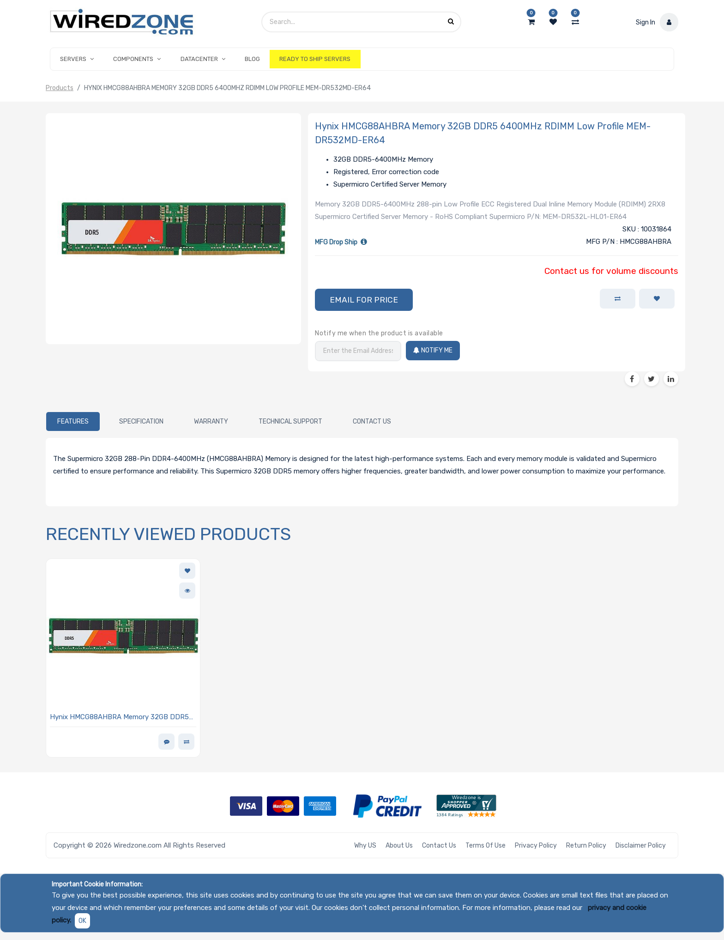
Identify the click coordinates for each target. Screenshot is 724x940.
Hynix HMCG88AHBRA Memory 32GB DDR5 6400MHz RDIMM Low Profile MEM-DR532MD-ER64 (119, 717)
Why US (365, 845)
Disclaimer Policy (640, 845)
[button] (364, 300)
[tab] (73, 421)
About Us (399, 845)
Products (59, 88)
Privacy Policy (536, 845)
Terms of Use (485, 845)
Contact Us (439, 845)
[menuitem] (252, 59)
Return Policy (586, 845)
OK (82, 921)
